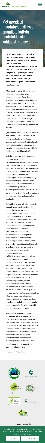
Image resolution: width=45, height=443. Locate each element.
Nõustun (13, 438)
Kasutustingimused (30, 438)
